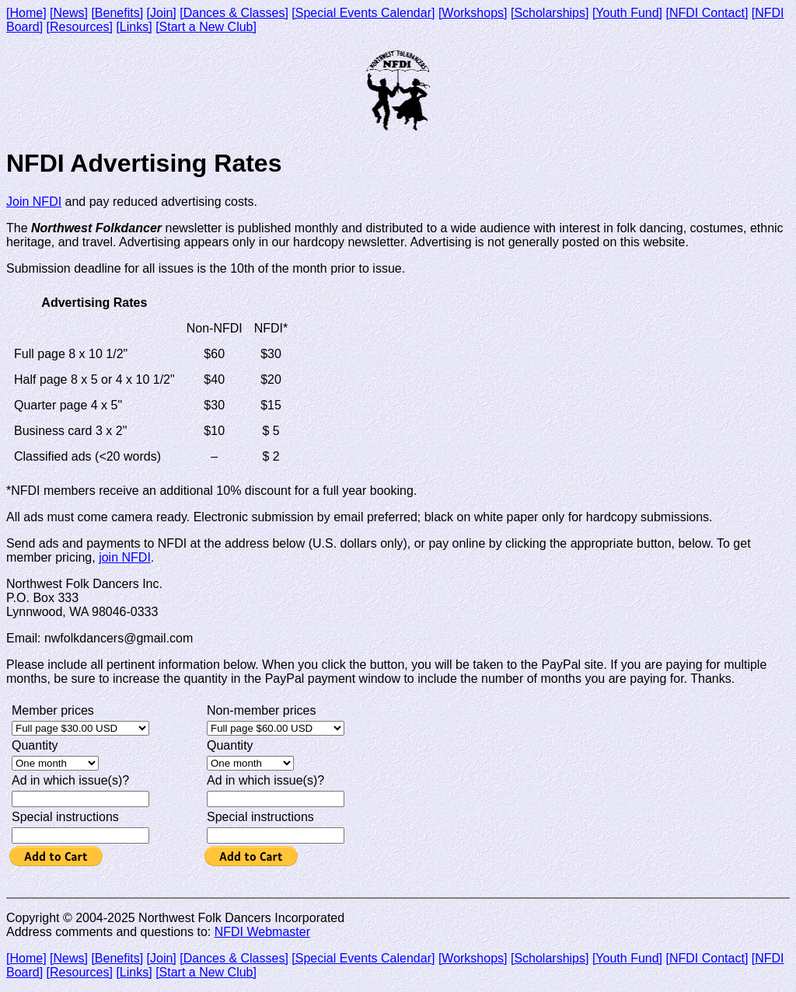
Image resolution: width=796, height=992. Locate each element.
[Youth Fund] (627, 12)
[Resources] (80, 26)
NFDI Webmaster (262, 931)
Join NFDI (33, 201)
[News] (69, 12)
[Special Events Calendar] (363, 12)
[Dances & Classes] (234, 12)
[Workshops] (473, 12)
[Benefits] (117, 12)
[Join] (161, 12)
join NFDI (125, 557)
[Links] (134, 26)
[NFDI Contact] (707, 12)
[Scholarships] (550, 12)
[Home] (26, 12)
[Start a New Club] (206, 26)
